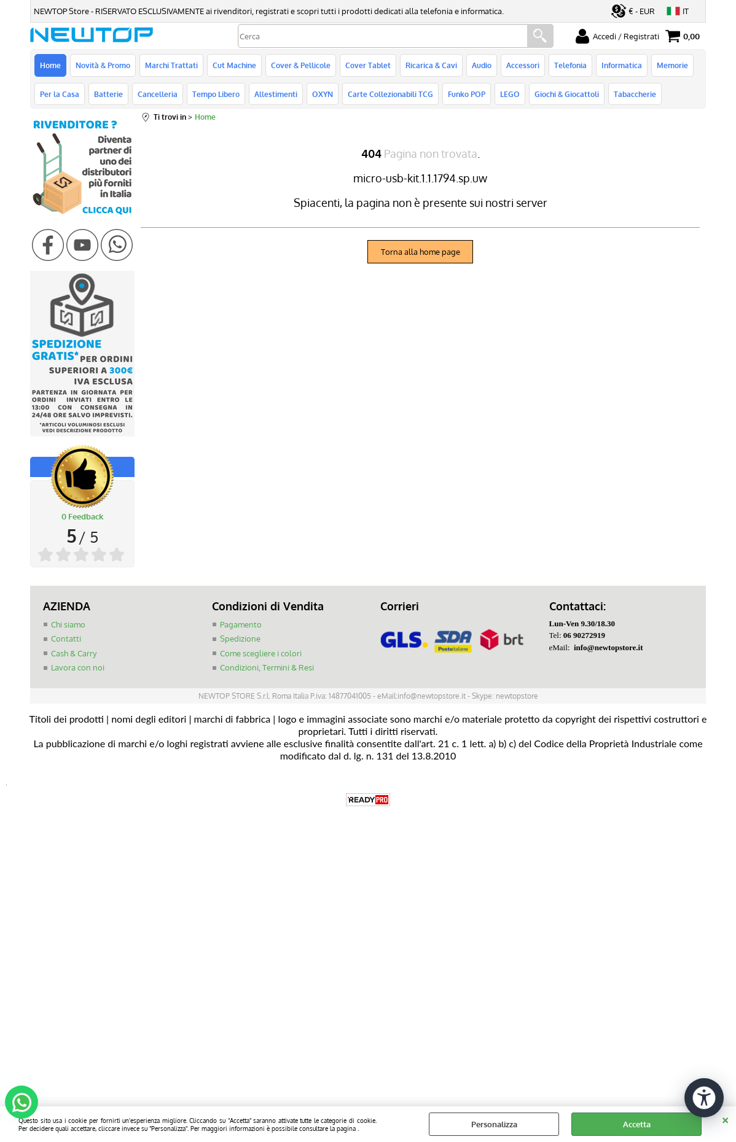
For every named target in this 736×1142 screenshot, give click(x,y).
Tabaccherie (635, 94)
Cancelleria (158, 94)
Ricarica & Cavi (431, 65)
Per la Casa (59, 94)
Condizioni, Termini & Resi (267, 667)
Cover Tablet (368, 65)
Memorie (672, 65)
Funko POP (466, 94)
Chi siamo (68, 624)
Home (50, 65)
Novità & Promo (103, 65)
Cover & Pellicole (301, 65)
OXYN (322, 94)
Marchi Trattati (171, 65)
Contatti (66, 638)
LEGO (510, 94)
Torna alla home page (420, 252)
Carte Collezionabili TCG (390, 94)
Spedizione (240, 638)
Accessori (522, 65)
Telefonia (570, 65)
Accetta (637, 1124)
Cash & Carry (73, 653)
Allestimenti (275, 94)
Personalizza (494, 1124)
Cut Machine (234, 65)
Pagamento (241, 624)
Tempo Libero (216, 94)
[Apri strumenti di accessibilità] (704, 1097)
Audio (481, 65)
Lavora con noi (77, 667)
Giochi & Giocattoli (566, 94)
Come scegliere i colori (261, 653)
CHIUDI (725, 1119)
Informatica (621, 65)
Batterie (108, 94)
